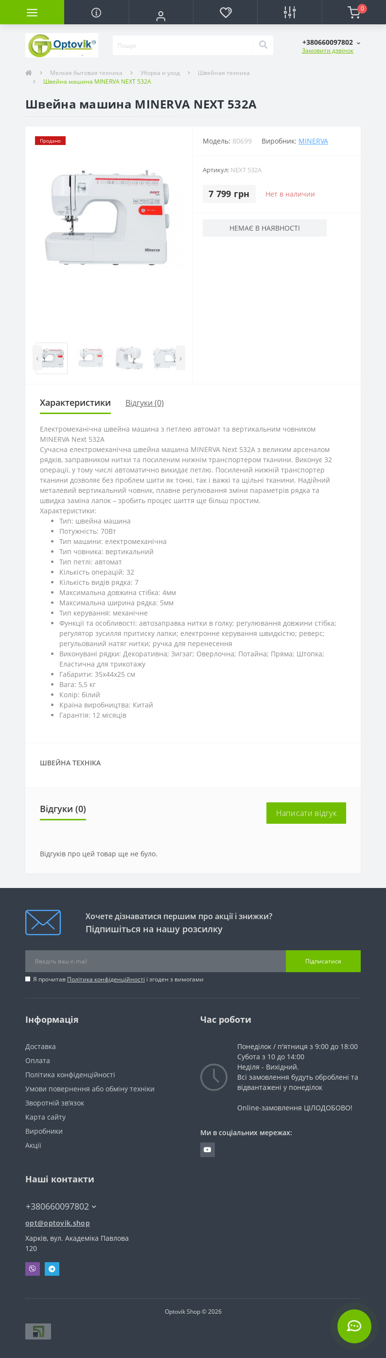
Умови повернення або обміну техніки (90, 1088)
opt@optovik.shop (57, 1223)
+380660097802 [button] (61, 1206)
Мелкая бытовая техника (86, 73)
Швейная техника (224, 73)
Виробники (44, 1131)
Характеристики (75, 402)
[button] (161, 16)
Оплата (37, 1060)
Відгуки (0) (144, 403)
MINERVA (313, 140)
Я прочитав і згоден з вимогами (118, 979)
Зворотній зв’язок (54, 1102)
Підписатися (323, 961)
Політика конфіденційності (106, 979)
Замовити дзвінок (327, 50)
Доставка (40, 1046)
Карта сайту (45, 1117)
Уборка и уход (160, 73)
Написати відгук (306, 813)
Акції (33, 1145)
